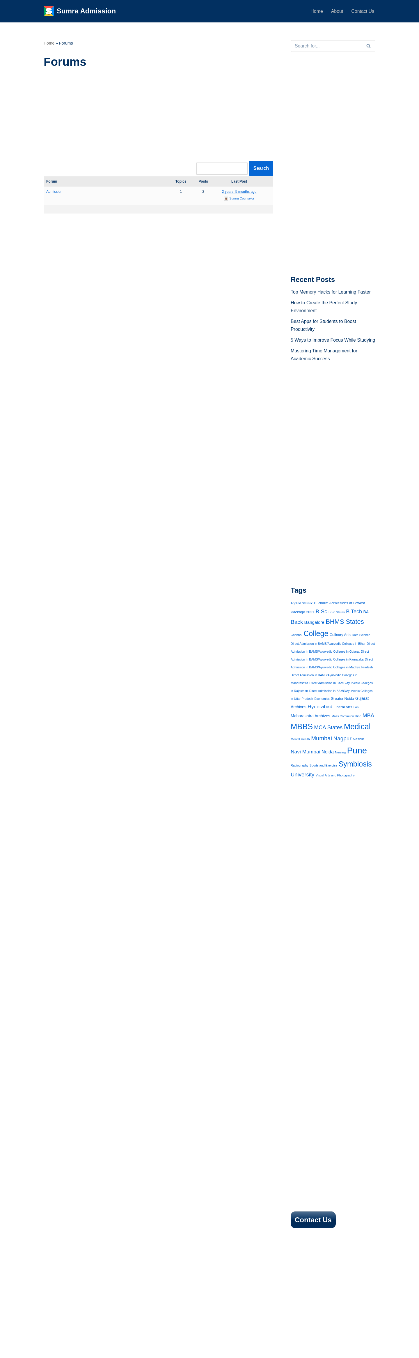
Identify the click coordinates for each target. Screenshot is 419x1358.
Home (316, 11)
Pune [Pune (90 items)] (357, 760)
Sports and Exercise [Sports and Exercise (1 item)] (323, 775)
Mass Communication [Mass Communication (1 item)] (346, 726)
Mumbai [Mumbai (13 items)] (321, 748)
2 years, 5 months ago (239, 192)
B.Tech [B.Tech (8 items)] (354, 621)
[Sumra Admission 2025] (80, 11)
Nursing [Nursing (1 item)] (340, 762)
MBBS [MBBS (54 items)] (302, 736)
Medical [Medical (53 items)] (357, 736)
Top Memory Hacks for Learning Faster (331, 292)
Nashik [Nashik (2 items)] (358, 749)
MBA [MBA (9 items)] (368, 725)
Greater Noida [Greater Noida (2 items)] (342, 709)
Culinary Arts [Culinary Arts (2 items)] (340, 644)
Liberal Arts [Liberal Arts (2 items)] (343, 717)
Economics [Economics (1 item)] (321, 708)
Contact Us (362, 11)
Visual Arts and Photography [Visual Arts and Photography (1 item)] (335, 785)
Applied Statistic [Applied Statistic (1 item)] (302, 612)
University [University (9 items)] (302, 785)
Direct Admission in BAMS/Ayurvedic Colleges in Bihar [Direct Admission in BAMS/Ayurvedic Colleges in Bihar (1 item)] (328, 653)
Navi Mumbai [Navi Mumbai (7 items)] (305, 761)
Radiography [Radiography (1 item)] (299, 775)
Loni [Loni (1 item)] (356, 716)
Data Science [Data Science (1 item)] (361, 644)
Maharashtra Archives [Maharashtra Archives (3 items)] (310, 725)
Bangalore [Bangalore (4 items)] (314, 631)
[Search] (326, 46)
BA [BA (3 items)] (366, 621)
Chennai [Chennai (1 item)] (296, 644)
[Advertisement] (158, 118)
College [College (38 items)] (315, 642)
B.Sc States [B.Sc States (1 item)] (337, 621)
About (337, 11)
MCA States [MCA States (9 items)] (328, 737)
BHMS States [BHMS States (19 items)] (345, 631)
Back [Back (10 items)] (297, 631)
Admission (54, 192)
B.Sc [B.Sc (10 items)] (321, 620)
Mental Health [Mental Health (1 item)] (300, 749)
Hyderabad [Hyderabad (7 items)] (320, 716)
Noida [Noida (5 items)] (328, 761)
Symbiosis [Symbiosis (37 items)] (355, 774)
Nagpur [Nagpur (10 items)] (342, 748)
